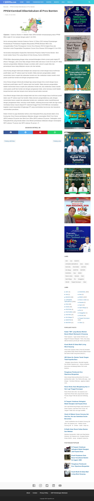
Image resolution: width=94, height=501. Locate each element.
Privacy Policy (44, 493)
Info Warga (68, 270)
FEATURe (67, 267)
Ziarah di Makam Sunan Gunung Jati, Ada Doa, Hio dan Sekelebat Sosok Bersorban (76, 416)
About (27, 493)
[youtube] (60, 487)
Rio (75, 279)
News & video (68, 276)
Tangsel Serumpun (76, 282)
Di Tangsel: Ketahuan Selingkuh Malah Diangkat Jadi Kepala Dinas (80, 449)
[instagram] (40, 487)
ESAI (81, 264)
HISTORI (83, 267)
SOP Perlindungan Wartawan (60, 493)
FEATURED (76, 267)
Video (84, 282)
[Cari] (89, 2)
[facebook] (10, 132)
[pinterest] (40, 132)
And (71, 261)
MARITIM (75, 270)
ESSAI (86, 264)
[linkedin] (53, 487)
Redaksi (70, 2)
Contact (34, 493)
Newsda (77, 276)
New (75, 273)
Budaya (56, 2)
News (28, 2)
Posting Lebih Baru (10, 141)
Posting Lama (57, 141)
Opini (82, 276)
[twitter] (25, 132)
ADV (66, 261)
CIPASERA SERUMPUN (71, 264)
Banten (48, 2)
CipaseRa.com (50, 498)
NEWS (80, 273)
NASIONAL (68, 273)
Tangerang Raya (38, 2)
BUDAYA (77, 261)
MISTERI (82, 270)
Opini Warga (68, 279)
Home (22, 2)
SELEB (67, 282)
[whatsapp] (55, 132)
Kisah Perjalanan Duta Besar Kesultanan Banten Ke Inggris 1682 (79, 458)
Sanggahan (81, 279)
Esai (63, 2)
